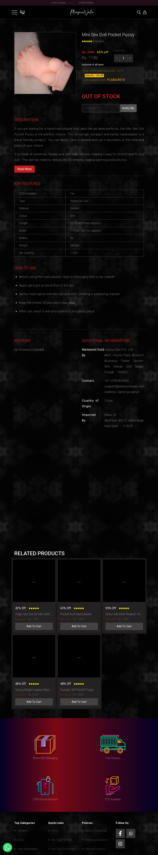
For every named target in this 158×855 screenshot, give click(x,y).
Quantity (119, 50)
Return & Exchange (96, 830)
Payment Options (95, 849)
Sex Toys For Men (61, 839)
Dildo (20, 839)
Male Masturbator (28, 849)
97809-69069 (86, 2)
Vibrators (23, 830)
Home (54, 830)
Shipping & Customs (96, 839)
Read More (24, 169)
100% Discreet (58, 2)
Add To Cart (33, 626)
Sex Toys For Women (63, 849)
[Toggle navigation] (14, 12)
